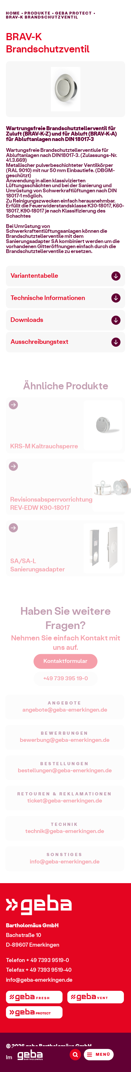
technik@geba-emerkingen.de (64, 833)
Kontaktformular (65, 663)
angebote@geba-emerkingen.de (64, 712)
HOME (13, 13)
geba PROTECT (73, 13)
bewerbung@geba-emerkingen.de (64, 742)
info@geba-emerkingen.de (64, 864)
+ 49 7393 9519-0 (47, 960)
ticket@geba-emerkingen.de (64, 803)
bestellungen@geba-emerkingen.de (65, 773)
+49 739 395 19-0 (65, 681)
